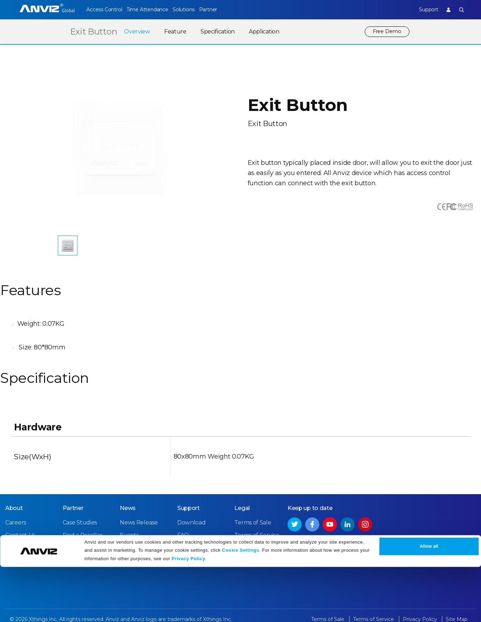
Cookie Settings (240, 605)
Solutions (194, 9)
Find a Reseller (83, 520)
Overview (135, 31)
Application (261, 31)
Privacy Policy (188, 614)
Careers (15, 507)
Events (129, 520)
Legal (242, 493)
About (14, 493)
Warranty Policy (198, 532)
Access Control (104, 9)
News (128, 493)
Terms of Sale (252, 507)
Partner (225, 9)
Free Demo (386, 31)
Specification (215, 31)
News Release (139, 507)
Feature (173, 31)
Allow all (429, 601)
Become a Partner (88, 532)
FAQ (183, 520)
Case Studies (80, 507)
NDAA (13, 532)
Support (422, 9)
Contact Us (20, 520)
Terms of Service (256, 520)
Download (191, 507)
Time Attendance (153, 9)
